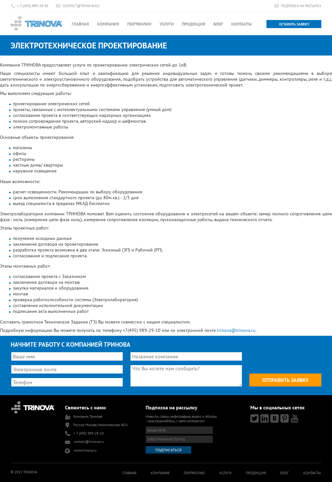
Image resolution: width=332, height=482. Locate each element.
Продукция (193, 24)
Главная (80, 24)
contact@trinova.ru (81, 5)
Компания (108, 24)
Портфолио (139, 24)
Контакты (241, 24)
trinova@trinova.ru (236, 330)
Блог (218, 24)
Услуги (167, 24)
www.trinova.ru (85, 450)
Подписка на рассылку (301, 5)
